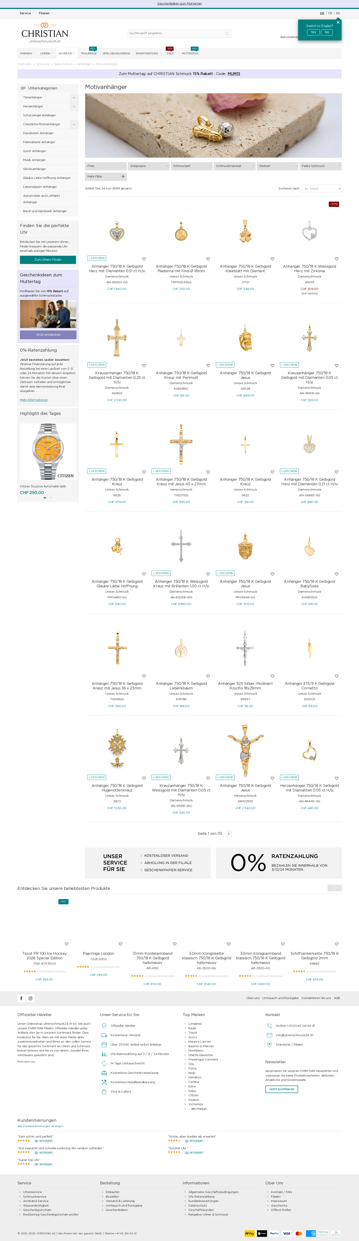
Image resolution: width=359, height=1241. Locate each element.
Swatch (193, 1100)
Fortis (192, 1068)
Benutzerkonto (291, 37)
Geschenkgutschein (37, 1210)
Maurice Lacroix (199, 1041)
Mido (191, 1073)
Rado (192, 1028)
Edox (192, 1086)
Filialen (275, 1196)
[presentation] (331, 888)
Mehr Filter (94, 176)
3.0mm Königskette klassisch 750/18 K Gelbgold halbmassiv (206, 958)
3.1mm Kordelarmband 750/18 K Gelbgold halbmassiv (152, 958)
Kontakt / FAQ (281, 1192)
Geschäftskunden (200, 1210)
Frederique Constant (203, 1059)
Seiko (192, 1091)
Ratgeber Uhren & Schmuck (208, 1214)
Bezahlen (112, 1196)
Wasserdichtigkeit (36, 1205)
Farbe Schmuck (321, 166)
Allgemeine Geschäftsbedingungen (213, 1192)
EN (338, 13)
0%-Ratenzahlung (201, 1196)
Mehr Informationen (34, 400)
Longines (194, 1023)
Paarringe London (98, 953)
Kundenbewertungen (203, 1201)
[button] (45, 497)
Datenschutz (197, 1205)
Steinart (278, 166)
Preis (107, 166)
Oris (191, 1064)
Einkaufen (113, 1192)
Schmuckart (192, 166)
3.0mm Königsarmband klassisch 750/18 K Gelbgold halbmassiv (260, 958)
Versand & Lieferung (120, 1201)
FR (330, 13)
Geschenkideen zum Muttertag (179, 3)
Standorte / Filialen (289, 1044)
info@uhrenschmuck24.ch (294, 1035)
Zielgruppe (149, 166)
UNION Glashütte (200, 1055)
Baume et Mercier (201, 1046)
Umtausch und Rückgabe (280, 998)
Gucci (192, 1037)
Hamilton (194, 1077)
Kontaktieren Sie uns (316, 998)
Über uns (253, 998)
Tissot (192, 1032)
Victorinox (195, 1104)
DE (322, 13)
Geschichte (279, 1205)
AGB (337, 998)
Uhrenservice (32, 1192)
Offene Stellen (281, 1210)
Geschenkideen (117, 1210)
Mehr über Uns (26, 1062)
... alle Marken (197, 1109)
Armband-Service (35, 1201)
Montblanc (196, 1050)
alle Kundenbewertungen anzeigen (40, 1126)
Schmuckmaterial (235, 166)
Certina (193, 1082)
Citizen (193, 1095)
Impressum (279, 1201)
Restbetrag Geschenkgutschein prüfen (50, 1214)
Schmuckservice (34, 1196)
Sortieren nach (289, 188)
